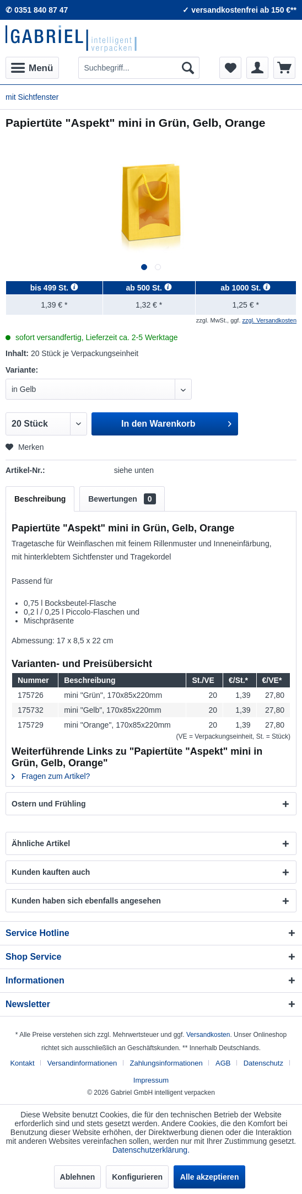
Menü (32, 66)
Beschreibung (40, 498)
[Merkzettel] (230, 68)
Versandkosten (208, 1035)
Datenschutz (263, 1063)
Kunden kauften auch (51, 872)
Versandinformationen (82, 1063)
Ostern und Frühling (49, 803)
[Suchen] (187, 68)
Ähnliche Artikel (41, 843)
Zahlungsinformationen (166, 1063)
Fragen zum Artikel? (51, 776)
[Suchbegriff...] (138, 68)
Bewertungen (121, 498)
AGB (222, 1063)
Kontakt (22, 1063)
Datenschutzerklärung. (151, 1149)
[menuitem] (32, 68)
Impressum (151, 1080)
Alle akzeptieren (209, 1177)
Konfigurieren (137, 1177)
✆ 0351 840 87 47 (37, 10)
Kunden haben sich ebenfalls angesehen (86, 900)
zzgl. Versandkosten (269, 320)
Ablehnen (77, 1177)
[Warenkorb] (284, 68)
